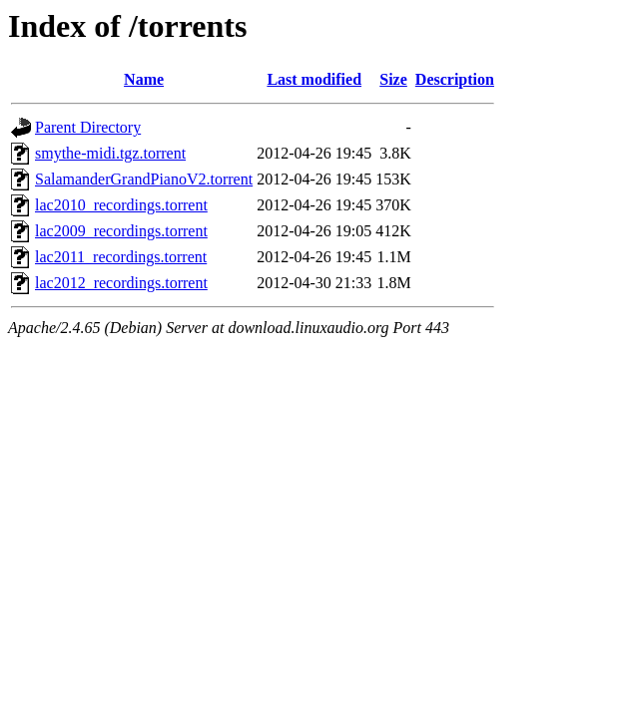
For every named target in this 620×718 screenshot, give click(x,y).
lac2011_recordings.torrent (121, 256)
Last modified (314, 79)
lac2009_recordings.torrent (121, 230)
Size (393, 79)
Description (454, 79)
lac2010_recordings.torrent (121, 204)
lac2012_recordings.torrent (121, 282)
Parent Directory (88, 127)
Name (144, 79)
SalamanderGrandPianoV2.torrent (144, 179)
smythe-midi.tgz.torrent (110, 153)
